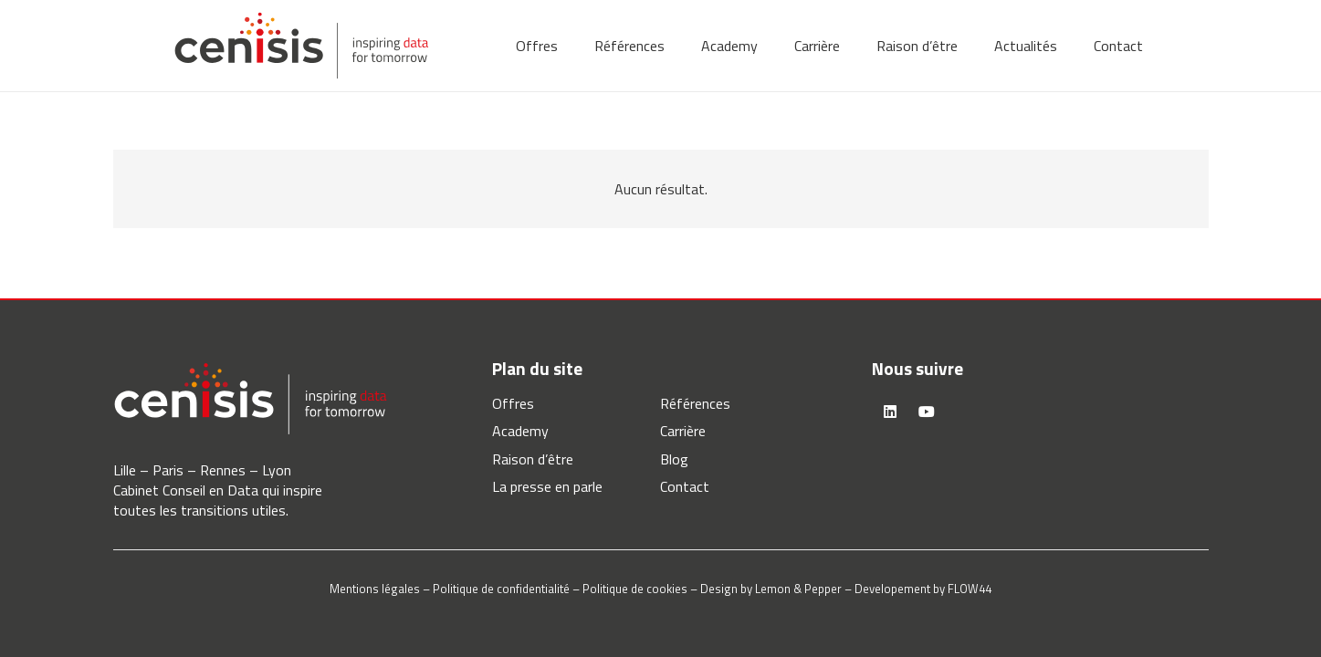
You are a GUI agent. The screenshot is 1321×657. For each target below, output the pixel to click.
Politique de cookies (634, 588)
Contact (684, 486)
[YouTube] (926, 411)
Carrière (683, 431)
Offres (513, 403)
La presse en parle (547, 486)
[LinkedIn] (890, 411)
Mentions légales (375, 588)
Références (695, 403)
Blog (674, 459)
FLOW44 (969, 588)
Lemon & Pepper (798, 588)
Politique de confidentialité (501, 588)
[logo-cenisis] (302, 45)
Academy (520, 431)
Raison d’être (532, 459)
